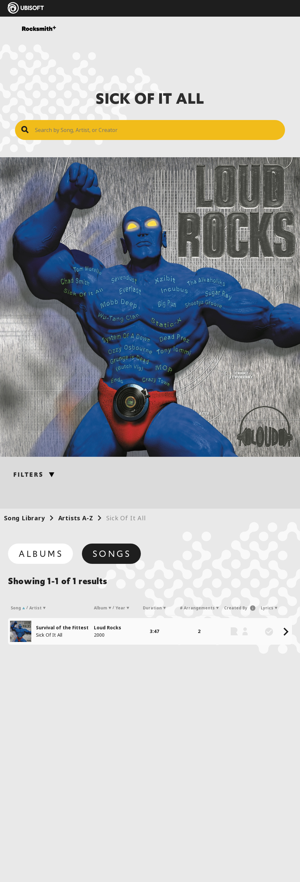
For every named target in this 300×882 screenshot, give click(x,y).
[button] (251, 608)
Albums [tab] (41, 554)
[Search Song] (157, 130)
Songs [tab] (112, 554)
